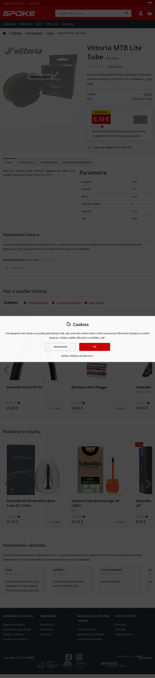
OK (94, 347)
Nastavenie (60, 347)
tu (92, 355)
